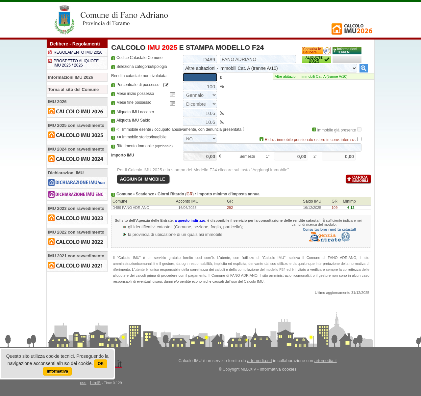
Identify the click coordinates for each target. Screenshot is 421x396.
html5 (95, 382)
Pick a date (172, 94)
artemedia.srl (259, 360)
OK (101, 363)
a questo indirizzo (190, 220)
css (83, 382)
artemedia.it (325, 360)
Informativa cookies (278, 369)
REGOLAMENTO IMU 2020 (78, 52)
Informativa (57, 371)
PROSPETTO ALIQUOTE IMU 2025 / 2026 (76, 63)
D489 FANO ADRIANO (130, 208)
